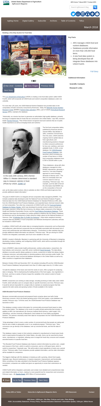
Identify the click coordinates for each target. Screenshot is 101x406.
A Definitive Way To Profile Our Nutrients (26, 217)
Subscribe (42, 21)
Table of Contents (68, 21)
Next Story (8, 90)
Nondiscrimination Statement (51, 401)
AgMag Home (13, 21)
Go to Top (17, 380)
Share (6, 380)
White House (88, 401)
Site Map (47, 399)
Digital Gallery (28, 21)
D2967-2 (21, 184)
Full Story (94, 71)
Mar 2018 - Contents (12, 86)
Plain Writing (69, 399)
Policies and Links (57, 399)
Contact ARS (92, 2)
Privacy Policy (35, 401)
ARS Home (74, 2)
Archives (53, 21)
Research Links (76, 88)
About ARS (82, 2)
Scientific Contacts (77, 84)
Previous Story (47, 86)
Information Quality (69, 401)
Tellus (81, 21)
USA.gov (80, 401)
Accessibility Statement (21, 401)
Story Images (31, 86)
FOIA (10, 401)
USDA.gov (39, 399)
